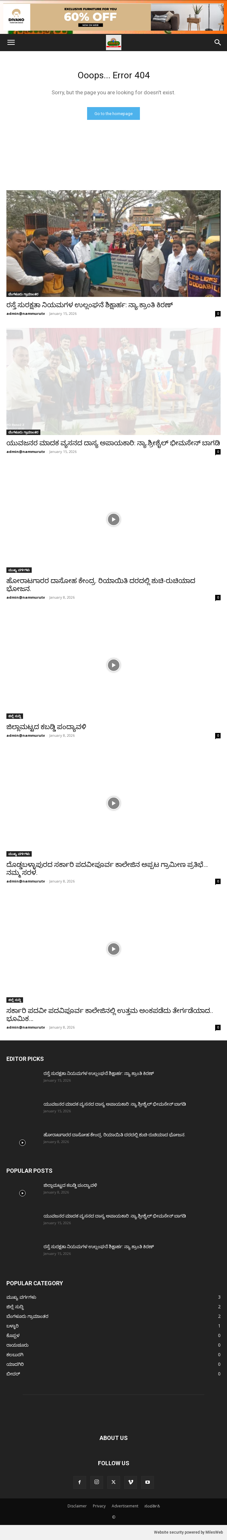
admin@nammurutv (25, 313)
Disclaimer (77, 1506)
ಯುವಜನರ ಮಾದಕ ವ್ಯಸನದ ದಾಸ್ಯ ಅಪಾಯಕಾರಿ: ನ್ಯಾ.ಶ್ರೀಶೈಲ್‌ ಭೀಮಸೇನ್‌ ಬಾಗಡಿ (113, 443)
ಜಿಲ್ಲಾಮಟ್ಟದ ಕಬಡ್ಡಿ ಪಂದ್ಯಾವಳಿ (46, 727)
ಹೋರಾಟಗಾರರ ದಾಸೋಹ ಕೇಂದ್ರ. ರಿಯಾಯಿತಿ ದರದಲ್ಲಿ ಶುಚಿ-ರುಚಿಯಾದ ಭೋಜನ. (114, 1134)
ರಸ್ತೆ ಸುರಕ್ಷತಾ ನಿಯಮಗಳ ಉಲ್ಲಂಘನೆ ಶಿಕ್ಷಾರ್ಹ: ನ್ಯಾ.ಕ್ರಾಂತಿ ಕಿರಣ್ (89, 305)
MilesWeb (214, 1532)
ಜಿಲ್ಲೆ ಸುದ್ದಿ (14, 716)
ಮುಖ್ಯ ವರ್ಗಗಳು (19, 570)
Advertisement (125, 1506)
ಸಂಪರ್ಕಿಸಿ (152, 1506)
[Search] (218, 42)
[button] (11, 42)
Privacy (99, 1506)
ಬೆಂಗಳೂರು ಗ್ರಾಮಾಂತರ (23, 294)
